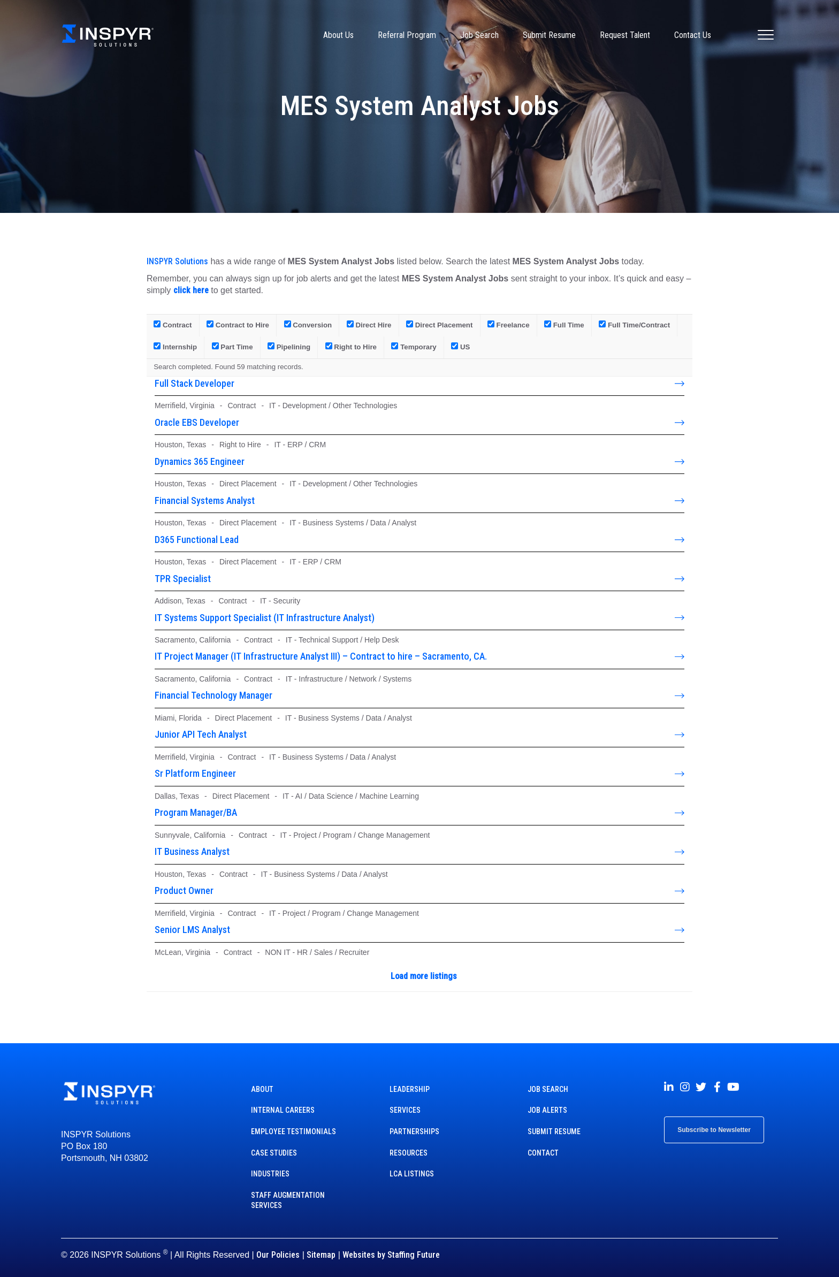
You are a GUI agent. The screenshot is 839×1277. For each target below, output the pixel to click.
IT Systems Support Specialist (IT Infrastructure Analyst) (265, 617)
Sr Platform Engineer (195, 773)
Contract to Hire (238, 324)
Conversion (308, 324)
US (460, 346)
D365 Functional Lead (197, 539)
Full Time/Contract (634, 324)
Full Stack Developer (194, 383)
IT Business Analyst (192, 851)
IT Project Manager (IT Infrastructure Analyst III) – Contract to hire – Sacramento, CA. (321, 656)
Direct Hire (369, 324)
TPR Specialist (183, 578)
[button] (669, 1087)
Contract (173, 324)
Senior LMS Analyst (192, 929)
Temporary (413, 346)
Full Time (564, 324)
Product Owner (184, 890)
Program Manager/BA (196, 812)
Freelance (508, 324)
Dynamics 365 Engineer (200, 461)
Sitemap (321, 1255)
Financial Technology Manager (213, 695)
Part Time (232, 346)
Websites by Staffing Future (391, 1255)
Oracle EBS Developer (197, 422)
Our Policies (278, 1255)
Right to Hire (351, 346)
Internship (175, 346)
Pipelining (289, 346)
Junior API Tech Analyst (201, 734)
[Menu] (765, 35)
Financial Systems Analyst (205, 500)
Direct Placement (439, 324)
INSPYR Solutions (177, 261)
